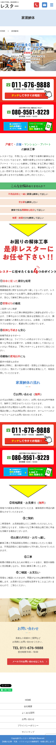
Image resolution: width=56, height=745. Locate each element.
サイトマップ (28, 732)
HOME (2, 31)
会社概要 (28, 706)
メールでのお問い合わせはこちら (28, 661)
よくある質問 (28, 713)
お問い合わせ (28, 719)
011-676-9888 (31, 648)
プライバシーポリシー (28, 725)
